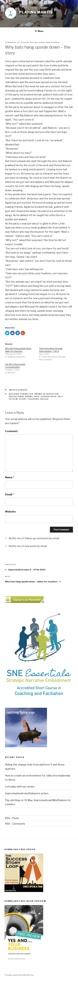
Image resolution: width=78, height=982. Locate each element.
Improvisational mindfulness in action (26, 793)
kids (36, 396)
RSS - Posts (12, 818)
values (44, 399)
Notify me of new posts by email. (28, 546)
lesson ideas (49, 396)
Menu (39, 31)
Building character (21, 394)
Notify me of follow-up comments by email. (34, 538)
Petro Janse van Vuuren (44, 42)
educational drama (21, 396)
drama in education (47, 394)
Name (9, 477)
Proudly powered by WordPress (19, 975)
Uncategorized (18, 390)
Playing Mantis (36, 12)
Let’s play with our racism (20, 786)
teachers (33, 399)
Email (9, 494)
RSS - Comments (15, 823)
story (22, 399)
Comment (11, 431)
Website (10, 511)
